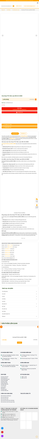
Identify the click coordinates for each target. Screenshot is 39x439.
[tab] (15, 133)
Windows (3, 316)
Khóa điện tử (3, 388)
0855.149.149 (7, 415)
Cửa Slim (3, 301)
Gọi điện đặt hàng (7, 124)
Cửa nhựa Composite (4, 376)
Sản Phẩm (4, 311)
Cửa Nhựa (4, 298)
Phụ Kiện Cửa (4, 308)
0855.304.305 (7, 250)
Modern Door (12, 138)
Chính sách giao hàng (4, 398)
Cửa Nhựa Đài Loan (9, 102)
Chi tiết (19, 342)
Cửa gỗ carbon (3, 386)
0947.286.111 (7, 248)
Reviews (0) (23, 133)
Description (15, 133)
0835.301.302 (7, 254)
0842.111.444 (10, 245)
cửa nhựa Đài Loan (23, 136)
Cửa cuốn (3, 293)
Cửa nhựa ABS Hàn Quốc (5, 379)
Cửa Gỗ (3, 296)
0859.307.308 (7, 252)
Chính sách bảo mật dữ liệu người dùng (8, 401)
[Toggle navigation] (37, 2)
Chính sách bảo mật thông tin (6, 395)
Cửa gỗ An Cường (4, 381)
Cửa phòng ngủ (3, 385)
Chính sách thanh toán (4, 397)
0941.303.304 (7, 256)
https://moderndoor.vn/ (10, 417)
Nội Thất (3, 306)
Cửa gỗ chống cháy (4, 382)
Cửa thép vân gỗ (4, 389)
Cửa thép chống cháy (4, 384)
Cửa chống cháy (5, 291)
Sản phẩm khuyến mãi (6, 313)
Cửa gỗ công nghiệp (4, 380)
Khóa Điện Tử (4, 303)
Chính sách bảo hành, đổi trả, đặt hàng (7, 400)
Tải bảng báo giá (7, 127)
